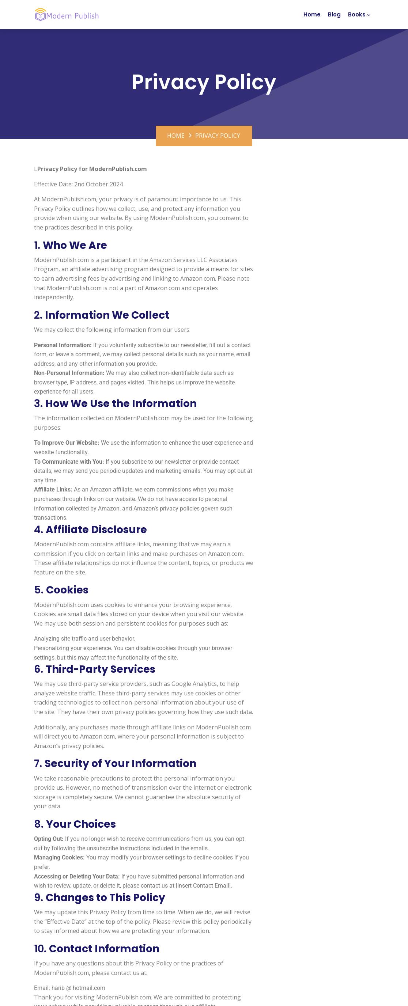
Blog (334, 14)
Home (312, 14)
